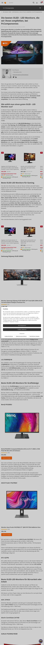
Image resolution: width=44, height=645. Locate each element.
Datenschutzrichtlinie (21, 336)
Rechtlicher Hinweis (34, 336)
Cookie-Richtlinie (9, 336)
